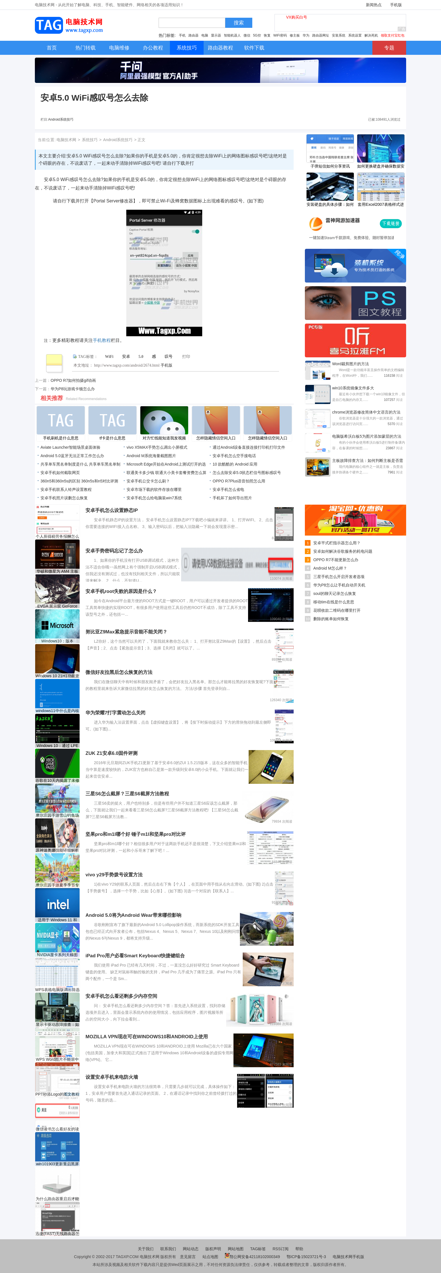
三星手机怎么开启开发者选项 (338, 576)
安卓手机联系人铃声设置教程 (66, 489)
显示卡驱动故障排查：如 (57, 1024)
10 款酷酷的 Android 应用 (235, 464)
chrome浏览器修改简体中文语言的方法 (366, 412)
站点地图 (210, 1256)
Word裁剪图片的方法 (350, 364)
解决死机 (371, 35)
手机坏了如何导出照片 (232, 498)
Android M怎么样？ (330, 568)
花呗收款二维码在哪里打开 (337, 610)
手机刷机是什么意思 (60, 438)
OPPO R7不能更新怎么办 (335, 559)
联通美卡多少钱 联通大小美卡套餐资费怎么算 (166, 472)
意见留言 (188, 1256)
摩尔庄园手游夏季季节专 (57, 885)
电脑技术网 (66, 139)
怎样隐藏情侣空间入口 (216, 438)
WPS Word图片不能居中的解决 (57, 1059)
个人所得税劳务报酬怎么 (57, 536)
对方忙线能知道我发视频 (164, 438)
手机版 (396, 5)
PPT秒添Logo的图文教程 (57, 1094)
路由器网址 (320, 35)
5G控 (257, 35)
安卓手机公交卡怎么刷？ (148, 481)
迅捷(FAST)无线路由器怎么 (57, 1233)
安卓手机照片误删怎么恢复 (64, 498)
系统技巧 (90, 139)
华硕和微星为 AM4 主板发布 (57, 571)
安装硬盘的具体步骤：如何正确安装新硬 (330, 205)
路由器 (193, 35)
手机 (182, 35)
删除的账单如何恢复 (331, 619)
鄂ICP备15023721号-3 (307, 1256)
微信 (247, 35)
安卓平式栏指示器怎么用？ (337, 543)
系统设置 (355, 35)
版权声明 (213, 1249)
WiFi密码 (280, 35)
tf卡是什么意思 (112, 438)
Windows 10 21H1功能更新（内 (57, 676)
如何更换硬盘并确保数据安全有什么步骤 (380, 167)
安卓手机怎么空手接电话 (234, 455)
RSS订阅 (281, 1249)
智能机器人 (232, 35)
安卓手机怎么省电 (228, 489)
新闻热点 (374, 5)
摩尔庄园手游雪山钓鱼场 (57, 815)
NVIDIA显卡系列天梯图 (57, 955)
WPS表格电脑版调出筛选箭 (57, 989)
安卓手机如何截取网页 (60, 472)
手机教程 (102, 340)
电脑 (204, 35)
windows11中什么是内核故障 (57, 710)
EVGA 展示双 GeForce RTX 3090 (57, 606)
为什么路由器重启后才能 (57, 1199)
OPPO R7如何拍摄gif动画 (73, 380)
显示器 (216, 35)
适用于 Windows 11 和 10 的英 (57, 920)
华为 (306, 35)
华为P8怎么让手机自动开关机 (339, 585)
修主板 (295, 35)
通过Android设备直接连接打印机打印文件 (249, 447)
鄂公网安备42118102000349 (252, 1256)
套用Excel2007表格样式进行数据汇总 (381, 205)
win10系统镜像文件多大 (353, 388)
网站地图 (236, 1249)
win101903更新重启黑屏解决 (57, 1164)
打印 (186, 357)
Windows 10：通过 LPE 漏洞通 (57, 745)
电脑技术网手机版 (348, 1256)
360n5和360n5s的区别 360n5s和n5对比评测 (79, 481)
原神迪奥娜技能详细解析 (57, 850)
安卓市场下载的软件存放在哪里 (154, 489)
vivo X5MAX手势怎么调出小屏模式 (157, 447)
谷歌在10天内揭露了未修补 (57, 780)
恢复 (267, 35)
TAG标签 (258, 1249)
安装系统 (338, 35)
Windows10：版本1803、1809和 (57, 641)
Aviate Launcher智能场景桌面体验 (70, 447)
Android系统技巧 (60, 119)
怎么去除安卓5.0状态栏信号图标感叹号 (247, 472)
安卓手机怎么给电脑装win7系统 (154, 498)
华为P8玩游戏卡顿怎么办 (73, 389)
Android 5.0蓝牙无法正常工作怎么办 (72, 455)
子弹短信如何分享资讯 (330, 166)
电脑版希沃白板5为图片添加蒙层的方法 (366, 436)
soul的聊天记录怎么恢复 (334, 593)
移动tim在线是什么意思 (333, 602)
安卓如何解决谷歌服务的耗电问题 (342, 551)
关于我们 (146, 1249)
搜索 (239, 23)
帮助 (299, 1249)
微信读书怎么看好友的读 (57, 1129)
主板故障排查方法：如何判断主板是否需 (367, 460)
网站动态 (191, 1249)
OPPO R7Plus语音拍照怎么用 (239, 481)
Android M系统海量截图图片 (151, 455)
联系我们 (168, 1249)
